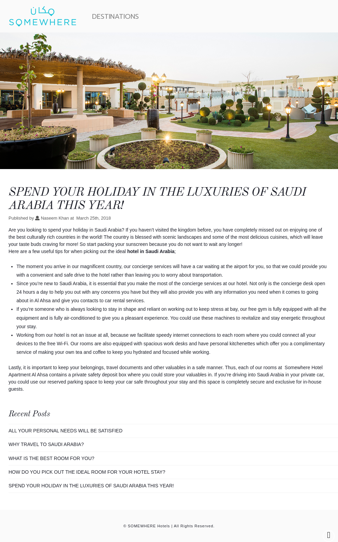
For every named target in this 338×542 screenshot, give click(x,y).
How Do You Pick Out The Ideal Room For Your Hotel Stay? (87, 472)
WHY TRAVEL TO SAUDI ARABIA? (46, 444)
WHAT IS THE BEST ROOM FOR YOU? (51, 458)
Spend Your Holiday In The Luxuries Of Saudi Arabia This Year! (91, 485)
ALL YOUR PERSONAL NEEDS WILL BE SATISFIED (65, 430)
